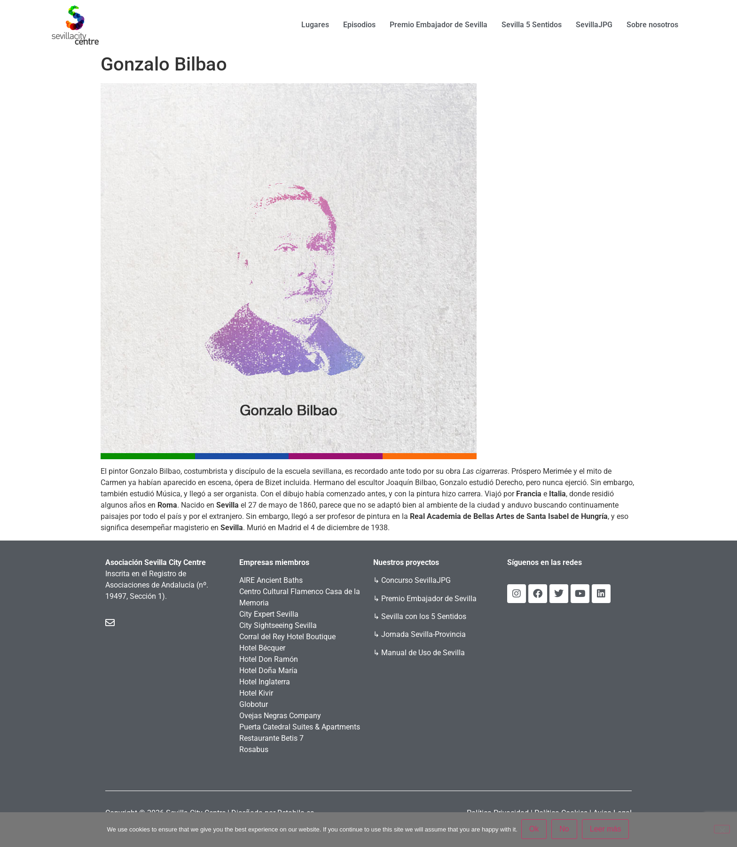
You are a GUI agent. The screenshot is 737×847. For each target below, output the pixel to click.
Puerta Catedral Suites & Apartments (299, 726)
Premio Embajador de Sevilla (438, 24)
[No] (722, 829)
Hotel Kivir (256, 693)
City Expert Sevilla (268, 614)
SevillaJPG (594, 24)
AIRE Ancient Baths (271, 580)
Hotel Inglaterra (264, 681)
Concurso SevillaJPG (416, 580)
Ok (535, 830)
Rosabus (253, 749)
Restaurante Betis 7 (271, 738)
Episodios (359, 24)
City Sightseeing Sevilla (278, 625)
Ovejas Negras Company (280, 715)
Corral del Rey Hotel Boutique (287, 636)
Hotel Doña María (268, 670)
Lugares (315, 24)
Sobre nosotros (652, 24)
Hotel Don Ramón (268, 659)
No (565, 830)
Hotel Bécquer (262, 647)
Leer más (606, 830)
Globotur (253, 704)
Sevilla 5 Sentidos (532, 24)
